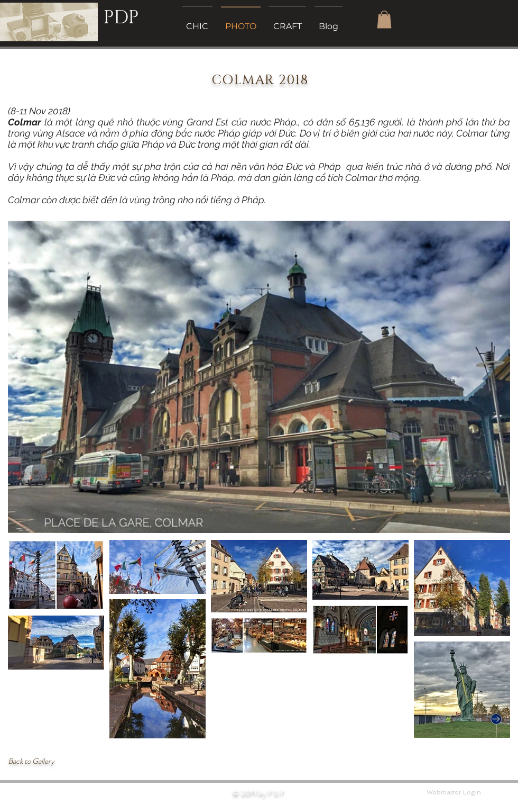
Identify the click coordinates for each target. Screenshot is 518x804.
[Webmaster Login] (453, 792)
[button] (384, 19)
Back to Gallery (31, 761)
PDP (120, 17)
